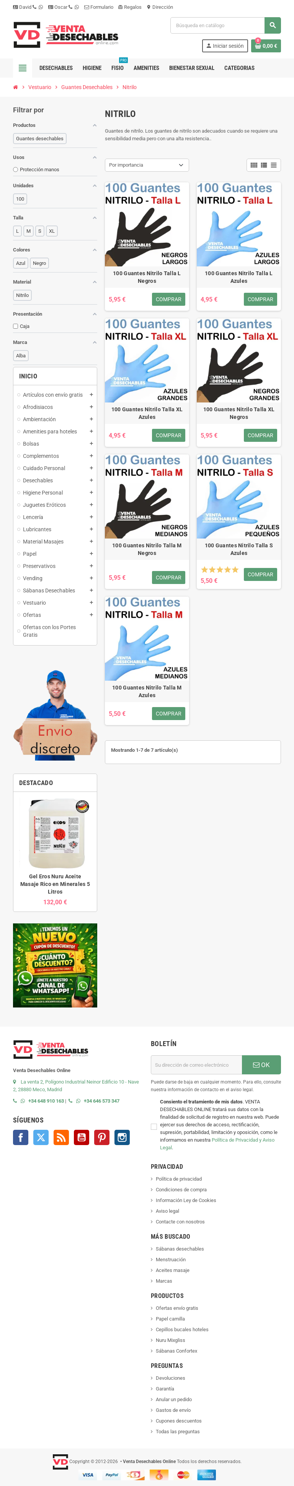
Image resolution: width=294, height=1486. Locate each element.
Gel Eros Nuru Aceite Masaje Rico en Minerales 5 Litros (55, 884)
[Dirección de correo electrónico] (196, 1064)
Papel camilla (170, 1319)
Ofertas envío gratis (177, 1308)
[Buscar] (225, 25)
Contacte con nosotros (180, 1222)
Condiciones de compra (181, 1189)
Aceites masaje (172, 1270)
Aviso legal (167, 1211)
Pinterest (101, 1137)
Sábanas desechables (180, 1249)
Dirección (159, 7)
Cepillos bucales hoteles (182, 1329)
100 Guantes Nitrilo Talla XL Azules (147, 413)
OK (261, 1065)
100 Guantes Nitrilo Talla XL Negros (239, 413)
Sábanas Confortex (176, 1351)
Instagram (122, 1137)
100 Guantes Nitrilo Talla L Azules (239, 277)
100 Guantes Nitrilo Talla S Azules (239, 549)
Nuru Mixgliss (170, 1340)
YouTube (81, 1137)
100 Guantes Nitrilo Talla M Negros (147, 549)
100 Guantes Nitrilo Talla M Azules (147, 691)
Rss (61, 1137)
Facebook (20, 1137)
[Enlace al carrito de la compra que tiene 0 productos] (266, 45)
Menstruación (171, 1259)
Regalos (130, 7)
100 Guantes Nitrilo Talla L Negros (147, 277)
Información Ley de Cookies (186, 1200)
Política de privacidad (179, 1179)
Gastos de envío (173, 1410)
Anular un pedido (174, 1399)
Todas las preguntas (178, 1431)
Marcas (164, 1281)
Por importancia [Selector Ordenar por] (126, 165)
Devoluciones (170, 1378)
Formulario (98, 7)
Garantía (165, 1389)
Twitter (41, 1137)
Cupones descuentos (179, 1421)
